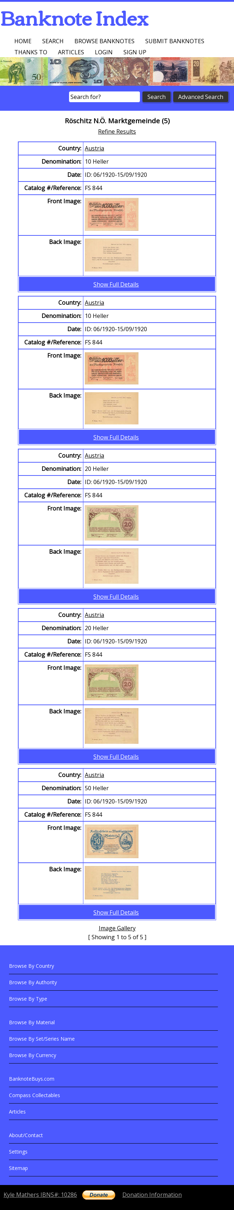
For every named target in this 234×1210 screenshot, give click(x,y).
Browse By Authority (33, 982)
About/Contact (26, 1135)
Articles (71, 52)
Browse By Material (32, 1022)
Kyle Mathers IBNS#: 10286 (40, 1195)
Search (53, 41)
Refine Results (117, 131)
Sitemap (18, 1168)
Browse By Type (28, 998)
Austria (94, 148)
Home (22, 41)
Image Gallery (117, 928)
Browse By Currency (32, 1055)
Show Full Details (116, 284)
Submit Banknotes (174, 41)
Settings (18, 1151)
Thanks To (30, 52)
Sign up (134, 52)
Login (104, 52)
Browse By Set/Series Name (42, 1038)
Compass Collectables (34, 1095)
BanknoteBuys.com (31, 1078)
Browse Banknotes (104, 41)
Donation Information (152, 1195)
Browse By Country (31, 965)
